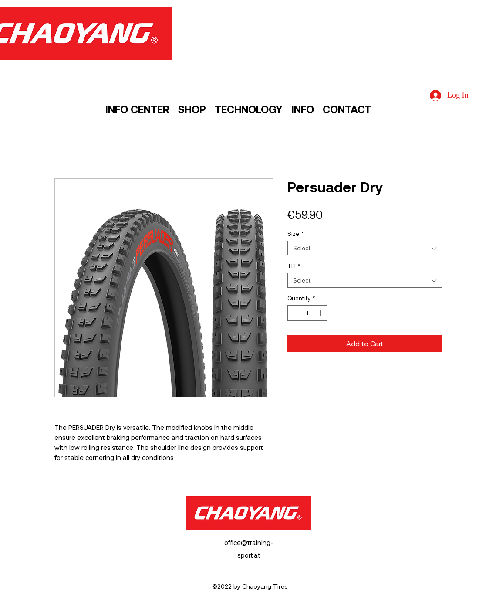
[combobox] (364, 248)
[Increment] (321, 313)
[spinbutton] (307, 313)
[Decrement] (294, 313)
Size (295, 233)
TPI (293, 265)
